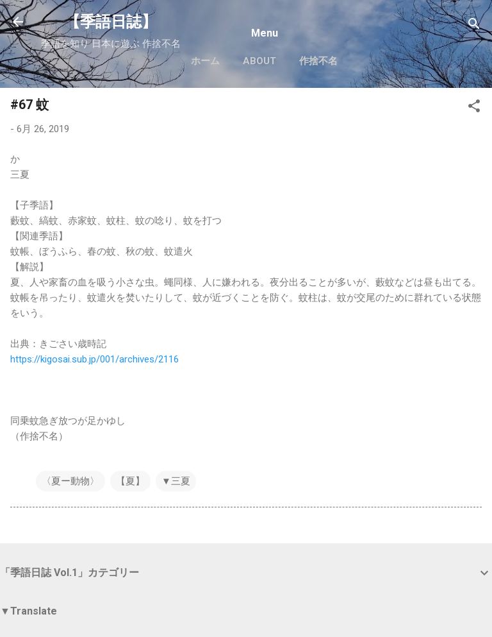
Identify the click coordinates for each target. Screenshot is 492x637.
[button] (474, 108)
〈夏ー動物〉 (70, 481)
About (259, 61)
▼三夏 (175, 481)
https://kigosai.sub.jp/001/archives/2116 (94, 359)
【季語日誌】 (111, 22)
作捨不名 (318, 61)
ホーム (205, 61)
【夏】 (130, 481)
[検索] (474, 26)
